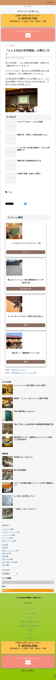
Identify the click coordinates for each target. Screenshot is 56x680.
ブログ (29, 617)
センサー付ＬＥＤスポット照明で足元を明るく (26, 316)
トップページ (29, 609)
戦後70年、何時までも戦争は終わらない (32, 135)
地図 (29, 634)
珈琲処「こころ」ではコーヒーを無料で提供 (31, 398)
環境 (3, 556)
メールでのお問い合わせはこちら (28, 31)
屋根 (26, 362)
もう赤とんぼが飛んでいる (24, 496)
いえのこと (6, 529)
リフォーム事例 (29, 613)
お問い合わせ (29, 638)
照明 (26, 325)
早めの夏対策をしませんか (24, 411)
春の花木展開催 (20, 470)
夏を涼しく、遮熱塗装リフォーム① (25, 353)
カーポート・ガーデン (9, 532)
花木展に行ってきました (23, 457)
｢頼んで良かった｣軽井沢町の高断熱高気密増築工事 (33, 424)
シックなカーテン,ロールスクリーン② (25, 243)
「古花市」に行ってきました (25, 509)
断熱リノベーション (9, 550)
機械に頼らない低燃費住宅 (30, 626)
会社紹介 (30, 630)
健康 (3, 545)
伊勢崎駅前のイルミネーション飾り (24, 373)
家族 (3, 548)
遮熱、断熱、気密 (8, 562)
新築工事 (5, 553)
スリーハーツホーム (28, 11)
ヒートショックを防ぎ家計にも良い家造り (30, 385)
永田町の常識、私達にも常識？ (29, 174)
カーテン (25, 252)
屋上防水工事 (25, 289)
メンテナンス (6, 535)
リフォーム (6, 538)
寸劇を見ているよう (18, 370)
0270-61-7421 (29, 18)
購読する (7, 590)
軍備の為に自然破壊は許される (29, 161)
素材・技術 (6, 559)
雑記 (11, 192)
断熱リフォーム (7, 541)
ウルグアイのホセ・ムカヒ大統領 (30, 122)
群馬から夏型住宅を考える (30, 622)
